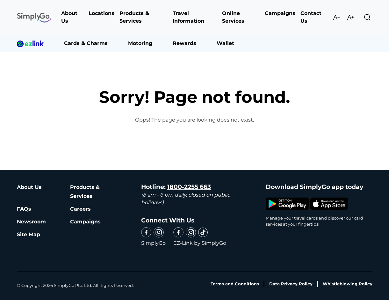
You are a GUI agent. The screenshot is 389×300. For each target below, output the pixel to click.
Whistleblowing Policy (347, 283)
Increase (350, 17)
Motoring (140, 43)
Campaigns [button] (280, 13)
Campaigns (85, 222)
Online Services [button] (233, 17)
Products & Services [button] (134, 17)
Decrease (336, 17)
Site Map (28, 234)
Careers (80, 209)
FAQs (24, 209)
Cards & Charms (86, 43)
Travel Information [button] (188, 17)
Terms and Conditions (235, 283)
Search (367, 17)
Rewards (184, 43)
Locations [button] (101, 13)
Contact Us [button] (310, 17)
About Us (29, 187)
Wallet (225, 43)
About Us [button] (69, 17)
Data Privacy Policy (291, 283)
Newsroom (31, 222)
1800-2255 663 (189, 187)
